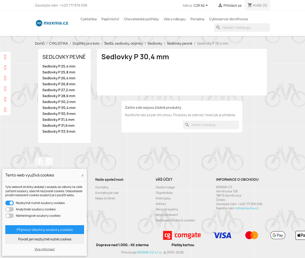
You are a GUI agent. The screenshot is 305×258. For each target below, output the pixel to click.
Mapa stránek (105, 198)
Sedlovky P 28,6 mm (58, 96)
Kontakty (101, 187)
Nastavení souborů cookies (175, 220)
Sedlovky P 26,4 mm (58, 78)
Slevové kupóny (167, 209)
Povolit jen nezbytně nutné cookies (44, 239)
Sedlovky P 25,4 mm (58, 66)
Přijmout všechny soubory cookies (45, 229)
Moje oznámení (167, 215)
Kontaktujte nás (107, 193)
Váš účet (164, 179)
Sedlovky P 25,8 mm (58, 72)
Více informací (45, 249)
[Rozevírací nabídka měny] (201, 5)
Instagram (49, 161)
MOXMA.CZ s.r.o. (149, 252)
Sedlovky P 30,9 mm (59, 114)
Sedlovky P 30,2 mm (59, 102)
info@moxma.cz (247, 208)
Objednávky (164, 193)
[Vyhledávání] (242, 27)
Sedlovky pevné (64, 57)
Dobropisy (163, 198)
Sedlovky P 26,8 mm (58, 84)
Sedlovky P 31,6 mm (58, 125)
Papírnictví (110, 19)
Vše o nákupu (175, 19)
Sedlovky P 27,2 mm (58, 90)
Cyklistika (88, 19)
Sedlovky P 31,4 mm (58, 119)
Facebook (39, 161)
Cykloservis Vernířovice (228, 19)
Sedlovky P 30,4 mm (59, 108)
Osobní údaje (165, 187)
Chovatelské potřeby (141, 19)
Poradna (197, 19)
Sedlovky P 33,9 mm (58, 131)
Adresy (161, 204)
